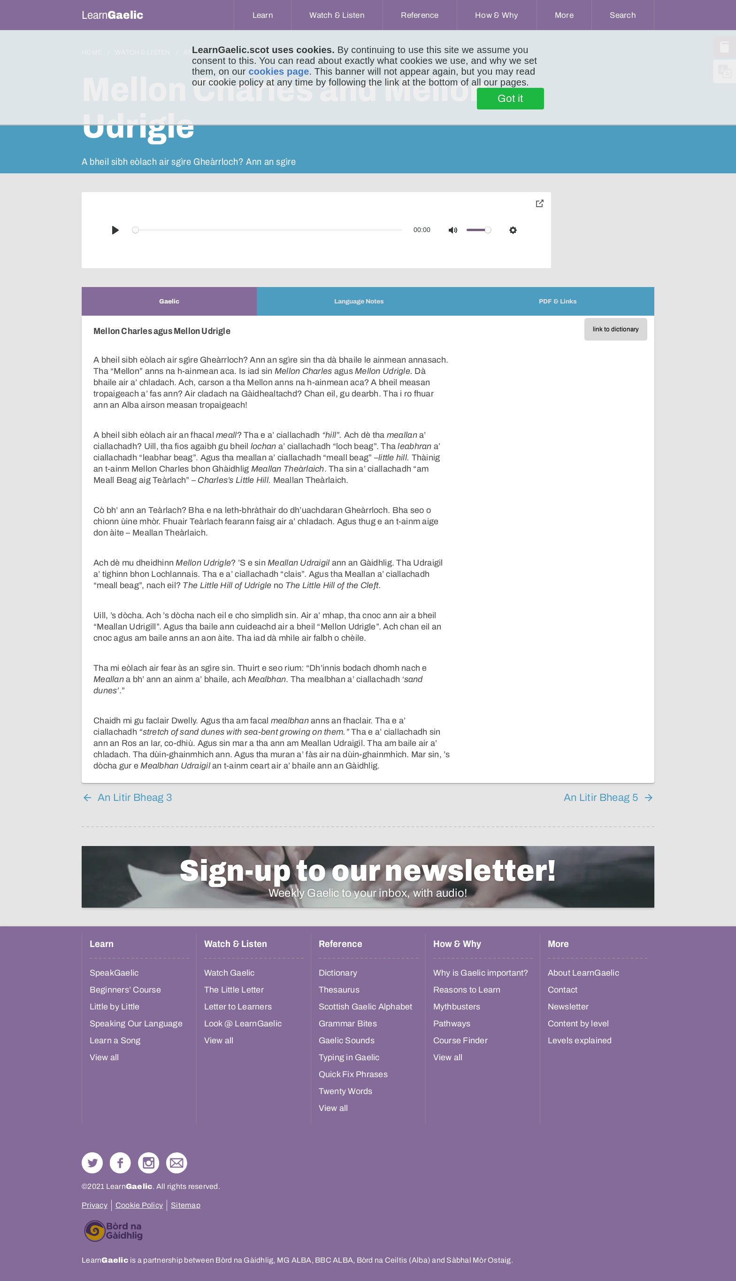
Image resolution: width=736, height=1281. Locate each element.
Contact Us (176, 1162)
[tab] (169, 301)
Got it (510, 98)
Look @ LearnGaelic (243, 1023)
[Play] (115, 230)
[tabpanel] (368, 549)
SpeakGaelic (114, 973)
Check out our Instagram (148, 1162)
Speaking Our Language (136, 1023)
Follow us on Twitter (92, 1162)
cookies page (278, 71)
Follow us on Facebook (120, 1162)
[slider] (267, 229)
